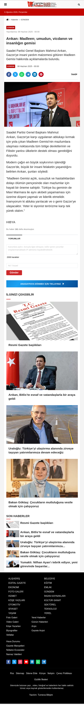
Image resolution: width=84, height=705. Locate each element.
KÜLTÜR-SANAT (52, 600)
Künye (42, 673)
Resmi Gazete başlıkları (25, 345)
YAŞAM (12, 613)
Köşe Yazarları (13, 626)
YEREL (47, 613)
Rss (12, 673)
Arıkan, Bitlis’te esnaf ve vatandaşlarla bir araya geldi (42, 396)
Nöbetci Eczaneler (15, 650)
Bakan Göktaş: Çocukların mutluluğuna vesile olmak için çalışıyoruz (41, 504)
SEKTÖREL (50, 604)
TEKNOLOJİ (50, 609)
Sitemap (20, 673)
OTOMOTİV (14, 604)
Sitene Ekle (31, 673)
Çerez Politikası (64, 673)
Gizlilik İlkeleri (41, 679)
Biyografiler (12, 630)
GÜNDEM (25, 20)
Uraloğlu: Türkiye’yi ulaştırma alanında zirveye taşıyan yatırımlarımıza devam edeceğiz (41, 450)
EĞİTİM (48, 583)
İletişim (51, 673)
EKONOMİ (13, 587)
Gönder (14, 272)
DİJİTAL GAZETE (17, 583)
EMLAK (48, 587)
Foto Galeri (11, 617)
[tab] (14, 238)
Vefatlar (10, 635)
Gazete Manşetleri (15, 646)
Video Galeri (12, 622)
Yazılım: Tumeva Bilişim (41, 695)
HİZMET (12, 596)
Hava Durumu (13, 641)
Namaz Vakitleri (14, 654)
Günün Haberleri (40, 622)
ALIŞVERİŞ (14, 578)
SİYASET (13, 609)
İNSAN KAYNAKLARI (55, 596)
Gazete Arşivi (38, 630)
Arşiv (34, 626)
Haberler (14, 20)
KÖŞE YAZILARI (16, 600)
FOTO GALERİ (15, 591)
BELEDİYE (49, 578)
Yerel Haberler (39, 617)
